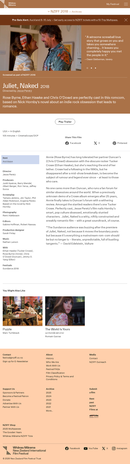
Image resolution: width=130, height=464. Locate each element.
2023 (48, 399)
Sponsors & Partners (13, 392)
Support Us (9, 389)
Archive (50, 389)
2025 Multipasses (12, 428)
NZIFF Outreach (97, 362)
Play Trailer (65, 121)
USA (5, 131)
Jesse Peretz (24, 90)
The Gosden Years (12, 432)
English (16, 131)
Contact (7, 354)
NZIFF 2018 (29, 74)
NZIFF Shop (9, 425)
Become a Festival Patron (16, 396)
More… (49, 410)
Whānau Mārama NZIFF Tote (18, 436)
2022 (48, 403)
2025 (48, 392)
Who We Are (52, 362)
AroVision (8, 161)
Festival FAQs (53, 369)
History (50, 358)
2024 (48, 396)
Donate (6, 399)
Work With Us (53, 365)
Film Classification (55, 372)
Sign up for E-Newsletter (15, 361)
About (49, 354)
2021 (48, 407)
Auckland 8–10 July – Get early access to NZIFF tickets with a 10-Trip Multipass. (65, 19)
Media (92, 354)
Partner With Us (11, 407)
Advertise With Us (12, 403)
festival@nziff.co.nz (13, 357)
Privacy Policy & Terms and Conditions (60, 378)
